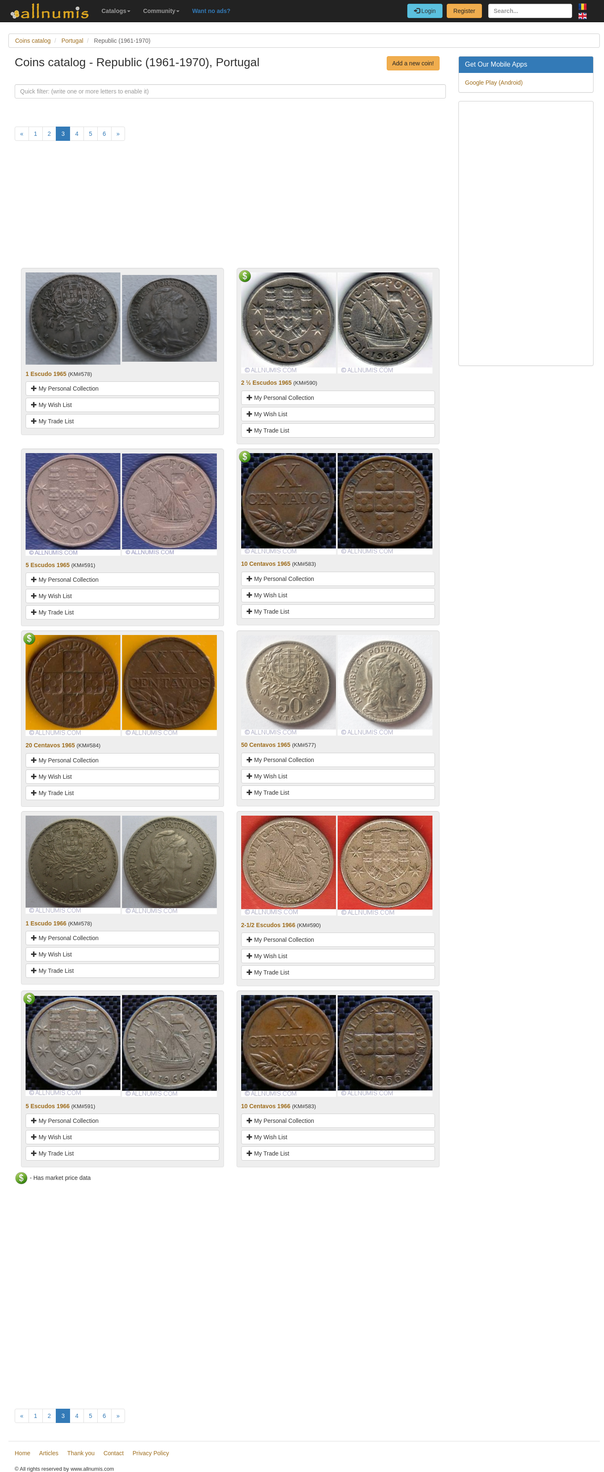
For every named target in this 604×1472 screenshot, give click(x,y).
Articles (48, 1453)
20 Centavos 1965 (50, 745)
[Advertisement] (230, 209)
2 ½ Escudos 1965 (266, 382)
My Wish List (51, 405)
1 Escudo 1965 (46, 374)
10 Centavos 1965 (266, 563)
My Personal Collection (65, 388)
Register (464, 11)
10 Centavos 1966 (266, 1106)
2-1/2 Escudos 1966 (268, 925)
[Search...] (530, 11)
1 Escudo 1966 (46, 923)
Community (161, 11)
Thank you (80, 1453)
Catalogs (116, 11)
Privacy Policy (151, 1453)
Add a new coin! (413, 63)
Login (425, 11)
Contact (114, 1453)
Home (22, 1453)
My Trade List (52, 421)
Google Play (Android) (494, 82)
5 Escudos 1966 (48, 1106)
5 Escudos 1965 (48, 565)
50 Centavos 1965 (266, 744)
